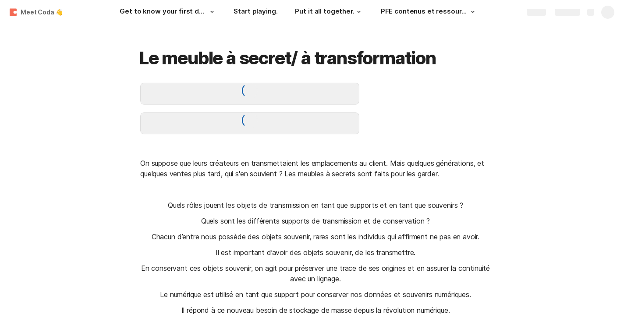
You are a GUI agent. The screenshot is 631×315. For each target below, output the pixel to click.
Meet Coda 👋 (42, 12)
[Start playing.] (255, 12)
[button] (211, 11)
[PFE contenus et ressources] (429, 12)
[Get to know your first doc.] (168, 12)
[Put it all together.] (329, 12)
